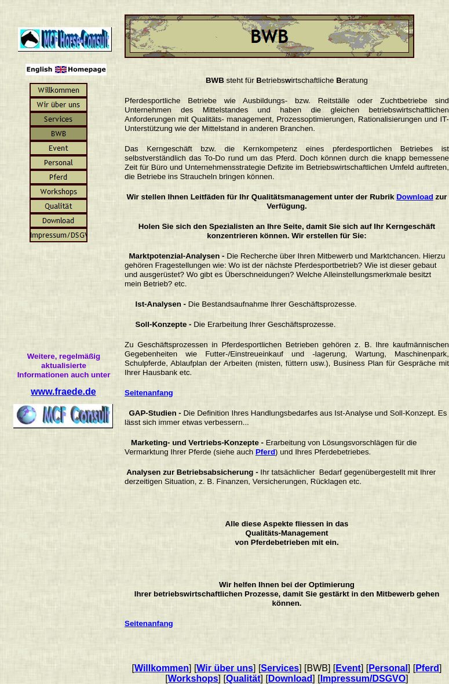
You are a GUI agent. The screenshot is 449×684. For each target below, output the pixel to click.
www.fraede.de (63, 391)
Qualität (243, 678)
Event (348, 668)
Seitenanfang (149, 392)
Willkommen (161, 668)
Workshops (193, 678)
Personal (388, 668)
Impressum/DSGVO (363, 678)
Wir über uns (224, 668)
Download (414, 196)
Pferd (265, 451)
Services (280, 668)
